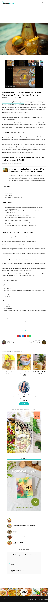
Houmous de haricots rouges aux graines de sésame (24, 373)
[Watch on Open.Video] (10, 86)
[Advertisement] (24, 14)
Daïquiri (44, 126)
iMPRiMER (42, 182)
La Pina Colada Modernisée (39, 372)
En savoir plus (24, 403)
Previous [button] (43, 351)
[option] (8, 364)
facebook (21, 400)
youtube (27, 400)
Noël (24, 331)
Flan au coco (11, 68)
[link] (7, 68)
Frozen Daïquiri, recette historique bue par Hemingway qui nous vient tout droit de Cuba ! (25, 127)
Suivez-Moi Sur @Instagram (24, 592)
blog (16, 136)
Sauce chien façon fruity (8, 372)
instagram (23, 400)
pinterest (25, 400)
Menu (45, 3)
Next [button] (45, 351)
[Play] (34, 63)
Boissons (9, 97)
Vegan (13, 97)
